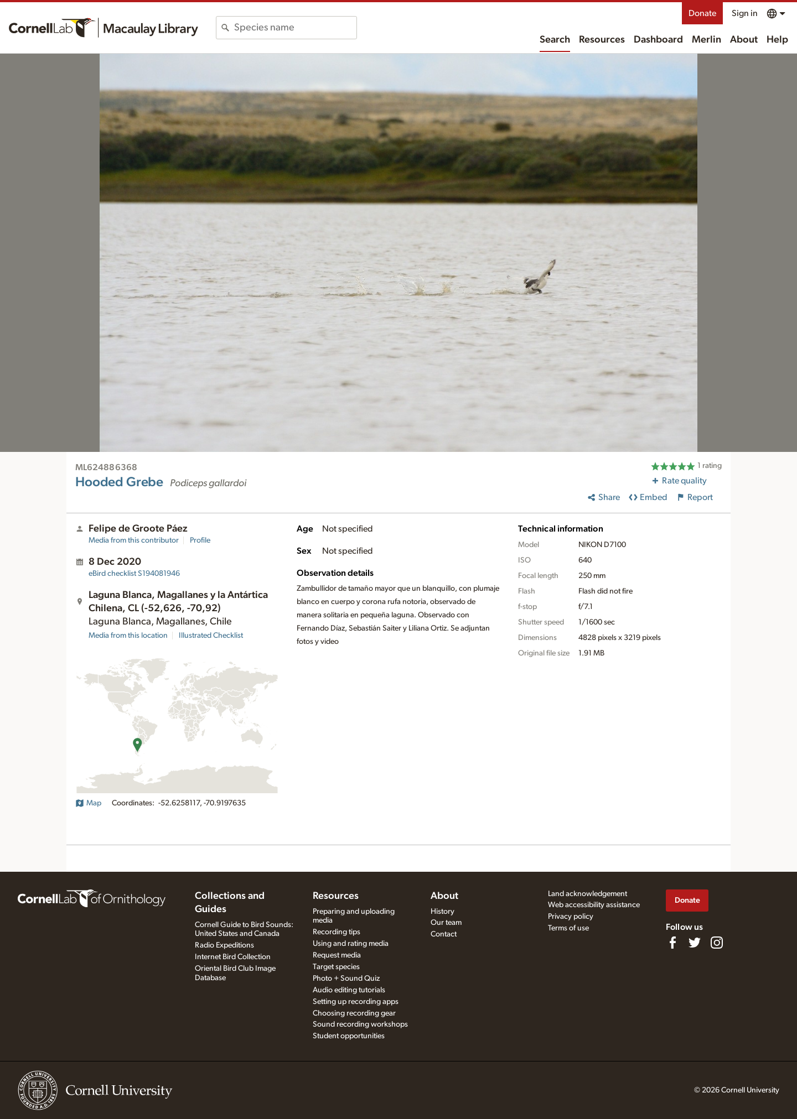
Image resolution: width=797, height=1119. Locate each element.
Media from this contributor (134, 540)
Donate (702, 13)
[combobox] (295, 28)
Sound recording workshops (360, 1024)
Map (88, 803)
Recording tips (336, 932)
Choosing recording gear (354, 1013)
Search (555, 40)
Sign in (745, 13)
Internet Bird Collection (233, 957)
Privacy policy (570, 916)
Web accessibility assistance (594, 905)
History (442, 911)
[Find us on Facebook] (672, 942)
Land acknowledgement (587, 894)
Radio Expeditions (224, 945)
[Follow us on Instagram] (716, 942)
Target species (336, 967)
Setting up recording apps (355, 1002)
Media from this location (128, 635)
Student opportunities (349, 1036)
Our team (446, 923)
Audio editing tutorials (349, 990)
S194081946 (134, 573)
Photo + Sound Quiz (346, 978)
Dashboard (658, 40)
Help (777, 40)
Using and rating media (351, 944)
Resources (602, 40)
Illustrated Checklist (211, 635)
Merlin (706, 40)
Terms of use (568, 928)
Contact (444, 934)
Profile (200, 540)
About (744, 40)
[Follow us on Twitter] (694, 942)
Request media (337, 955)
